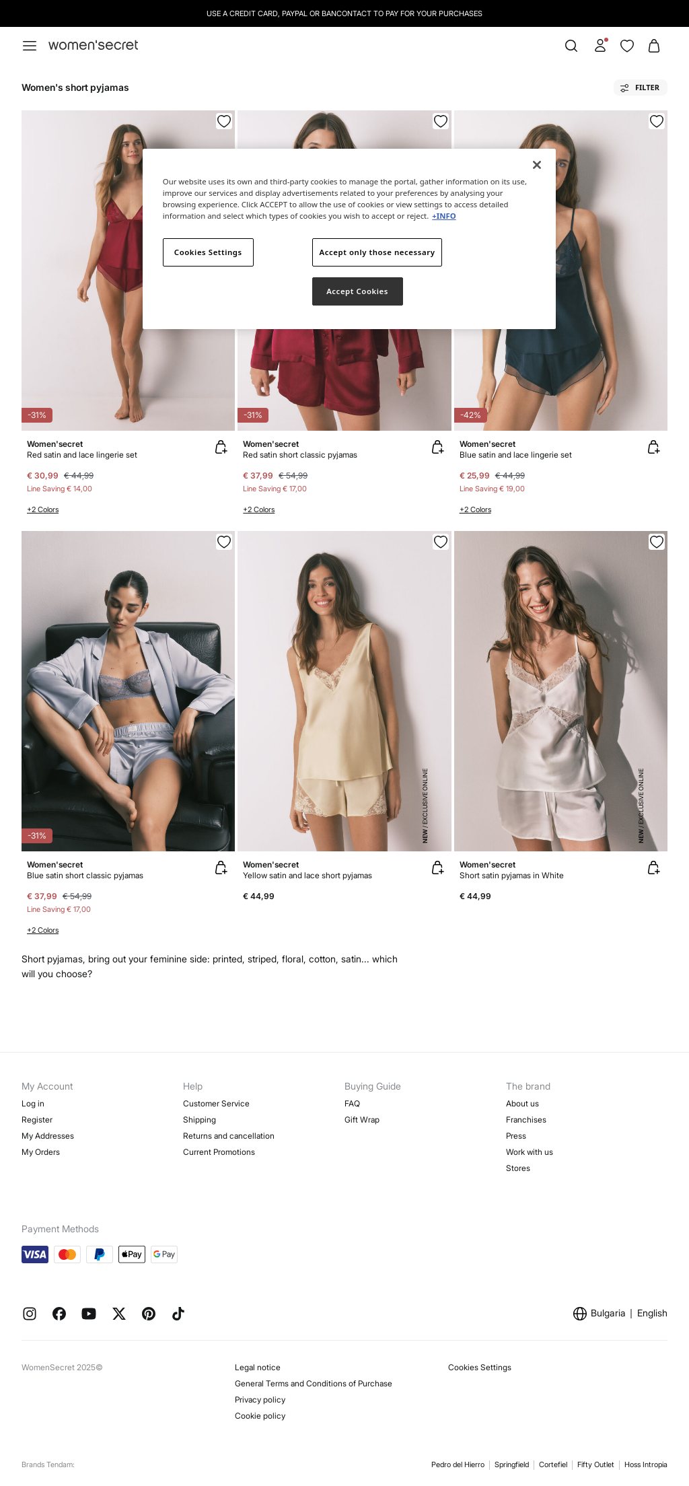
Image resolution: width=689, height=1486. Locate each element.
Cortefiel (553, 1464)
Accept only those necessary (377, 252)
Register (37, 1119)
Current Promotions (219, 1152)
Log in (33, 1103)
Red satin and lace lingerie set (82, 455)
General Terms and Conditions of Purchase (313, 1383)
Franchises (526, 1119)
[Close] (537, 165)
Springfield (512, 1464)
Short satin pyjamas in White (512, 875)
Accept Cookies (357, 291)
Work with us (529, 1152)
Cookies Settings (479, 1367)
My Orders (41, 1152)
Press (516, 1136)
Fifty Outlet (595, 1464)
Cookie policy (260, 1416)
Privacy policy (260, 1399)
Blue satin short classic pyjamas (85, 875)
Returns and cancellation (229, 1136)
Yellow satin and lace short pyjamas (307, 875)
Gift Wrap (361, 1119)
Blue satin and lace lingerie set (516, 455)
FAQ (352, 1103)
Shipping (199, 1119)
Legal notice (258, 1367)
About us (522, 1103)
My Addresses (48, 1136)
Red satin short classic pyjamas (300, 455)
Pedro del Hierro (457, 1464)
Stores (518, 1168)
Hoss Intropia (645, 1464)
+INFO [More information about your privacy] (444, 216)
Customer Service (216, 1103)
